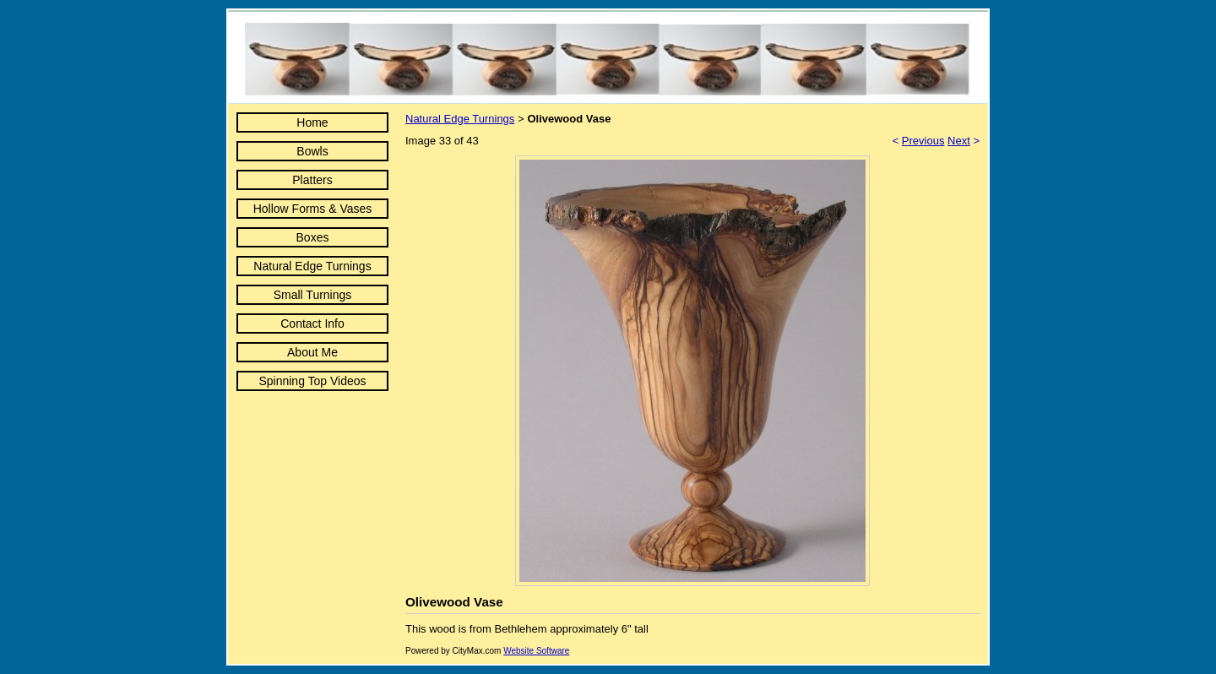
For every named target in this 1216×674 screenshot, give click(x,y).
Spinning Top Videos (312, 381)
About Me (312, 352)
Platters (312, 180)
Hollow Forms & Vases (312, 208)
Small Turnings (313, 295)
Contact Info (312, 323)
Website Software (536, 650)
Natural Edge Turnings (312, 266)
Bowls (312, 151)
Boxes (312, 237)
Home (312, 122)
